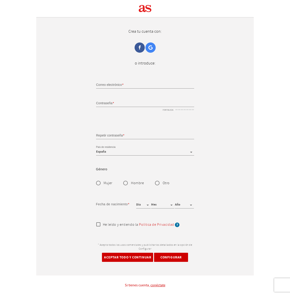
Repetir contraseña (109, 135)
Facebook (140, 47)
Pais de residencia (106, 147)
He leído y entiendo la (141, 224)
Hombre (137, 183)
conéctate (157, 285)
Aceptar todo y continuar (127, 257)
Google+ (150, 47)
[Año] (184, 203)
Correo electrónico (109, 85)
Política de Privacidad (156, 224)
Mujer (108, 183)
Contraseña (104, 103)
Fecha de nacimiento (112, 204)
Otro (166, 183)
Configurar (171, 257)
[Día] (143, 203)
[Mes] (162, 203)
